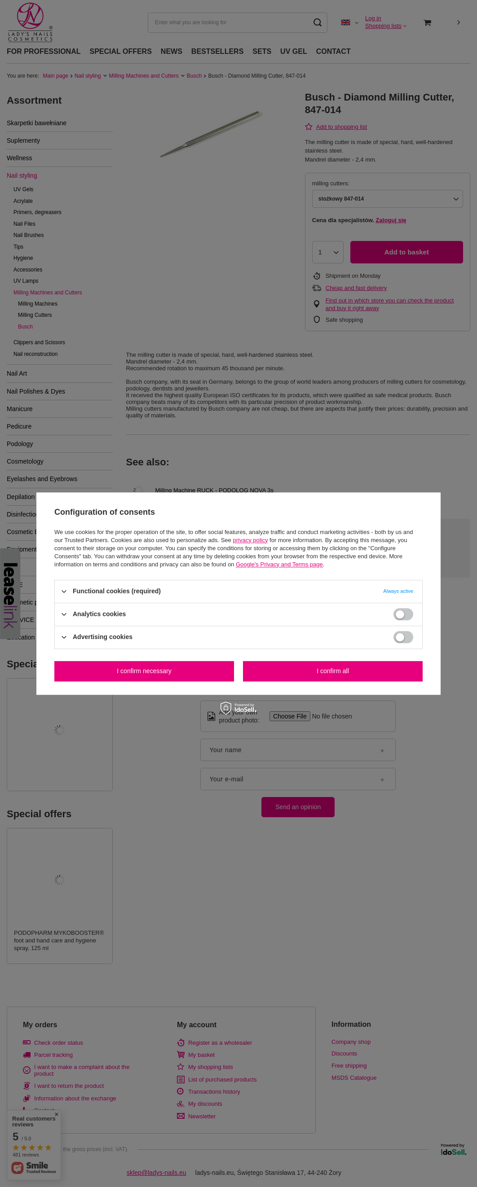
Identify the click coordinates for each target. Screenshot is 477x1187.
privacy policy (250, 540)
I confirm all (333, 671)
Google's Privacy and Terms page (279, 564)
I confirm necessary (144, 671)
